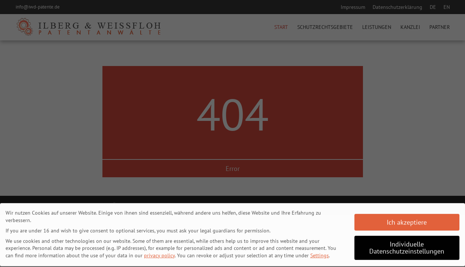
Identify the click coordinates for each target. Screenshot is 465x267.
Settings (319, 253)
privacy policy (159, 253)
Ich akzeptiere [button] (407, 220)
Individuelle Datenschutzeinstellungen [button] (406, 246)
